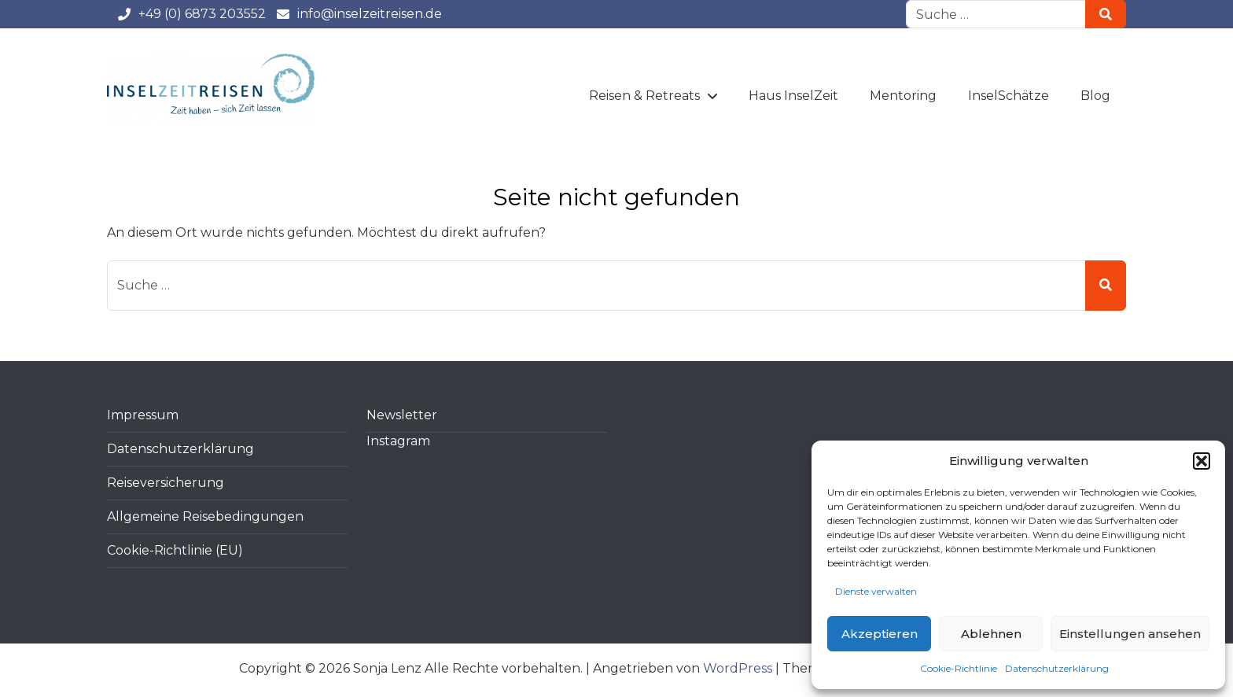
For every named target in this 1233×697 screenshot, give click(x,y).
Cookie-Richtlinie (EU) (175, 550)
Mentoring (903, 95)
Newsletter (401, 415)
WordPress (737, 668)
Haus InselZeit (793, 95)
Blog (1095, 95)
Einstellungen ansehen (1130, 633)
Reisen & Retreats (644, 95)
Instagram (398, 440)
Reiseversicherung (165, 482)
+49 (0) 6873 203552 (191, 13)
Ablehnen (991, 633)
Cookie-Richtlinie (958, 668)
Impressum (143, 415)
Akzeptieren (879, 633)
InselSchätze (1008, 95)
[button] (1201, 461)
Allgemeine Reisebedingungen (205, 516)
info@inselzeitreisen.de (358, 13)
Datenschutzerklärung (1057, 668)
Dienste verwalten (876, 591)
